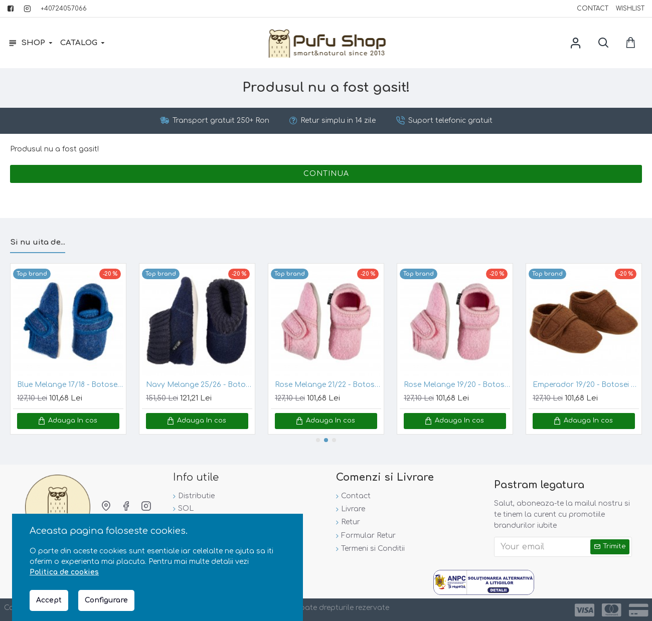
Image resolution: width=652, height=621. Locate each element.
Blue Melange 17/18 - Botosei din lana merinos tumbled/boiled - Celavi (70, 384)
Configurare (106, 600)
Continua (326, 175)
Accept (49, 600)
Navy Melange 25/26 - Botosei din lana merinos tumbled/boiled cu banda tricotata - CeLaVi (199, 384)
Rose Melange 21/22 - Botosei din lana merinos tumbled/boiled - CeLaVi (328, 384)
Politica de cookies (64, 572)
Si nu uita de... (37, 241)
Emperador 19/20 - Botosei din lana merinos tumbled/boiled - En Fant (586, 384)
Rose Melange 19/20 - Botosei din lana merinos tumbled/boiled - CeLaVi (457, 384)
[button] (318, 439)
